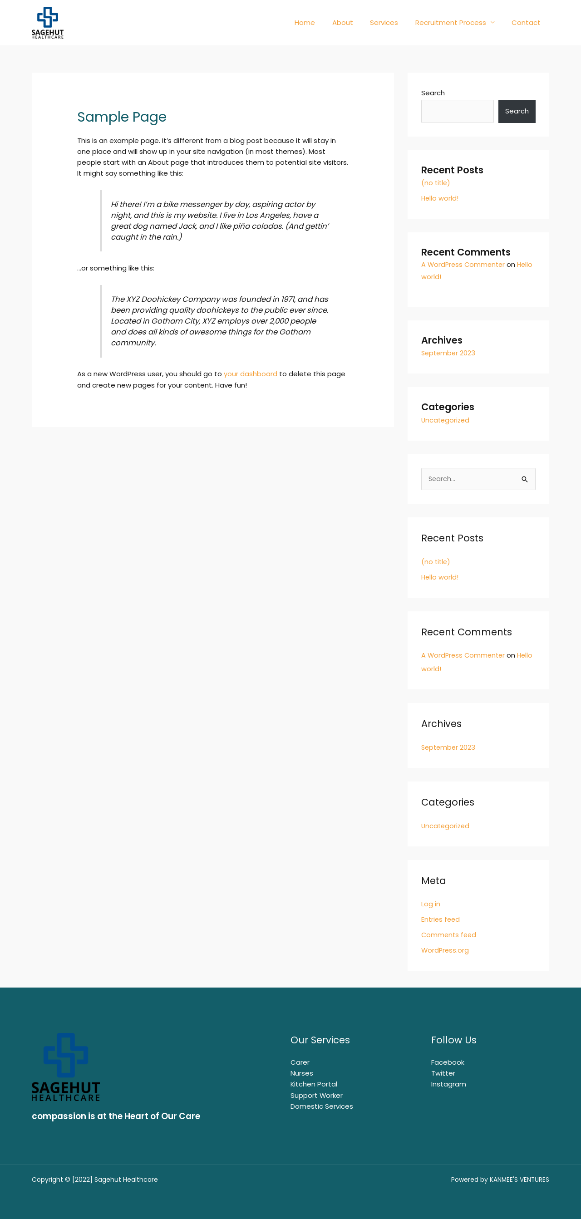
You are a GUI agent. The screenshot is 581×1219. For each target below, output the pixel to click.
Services (393, 22)
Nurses (301, 1072)
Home (320, 22)
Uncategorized (446, 419)
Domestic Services (321, 1105)
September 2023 (449, 353)
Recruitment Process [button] (455, 22)
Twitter (443, 1072)
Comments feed (449, 934)
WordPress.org (445, 949)
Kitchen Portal (314, 1083)
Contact (527, 22)
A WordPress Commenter (464, 264)
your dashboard (250, 373)
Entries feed (441, 919)
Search (433, 93)
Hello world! (440, 198)
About (354, 22)
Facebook (447, 1061)
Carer (300, 1061)
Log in (430, 903)
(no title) (436, 182)
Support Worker (316, 1094)
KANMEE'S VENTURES (519, 1179)
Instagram (448, 1083)
